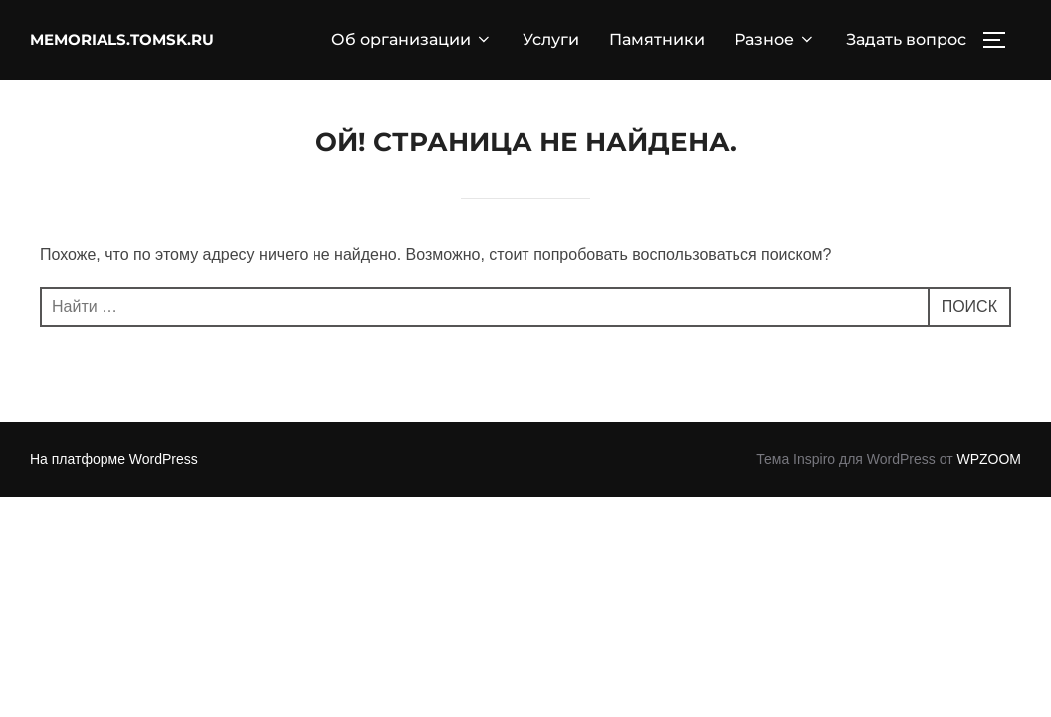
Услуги (551, 39)
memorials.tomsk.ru (122, 39)
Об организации (412, 39)
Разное (775, 39)
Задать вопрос (906, 39)
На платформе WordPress (114, 459)
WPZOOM (988, 459)
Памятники (657, 39)
